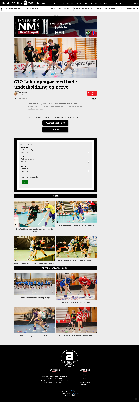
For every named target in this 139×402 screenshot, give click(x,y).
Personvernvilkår (69, 391)
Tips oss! (93, 94)
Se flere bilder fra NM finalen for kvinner (13, 8)
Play (49, 3)
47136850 (93, 92)
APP (55, 3)
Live (62, 3)
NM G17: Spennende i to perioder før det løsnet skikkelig (84, 8)
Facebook (71, 3)
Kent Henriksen (84, 385)
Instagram (82, 3)
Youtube (103, 3)
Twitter (93, 3)
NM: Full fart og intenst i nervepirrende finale (61, 8)
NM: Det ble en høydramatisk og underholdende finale (36, 8)
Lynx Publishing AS (76, 394)
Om (43, 3)
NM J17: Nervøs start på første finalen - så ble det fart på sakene (107, 8)
